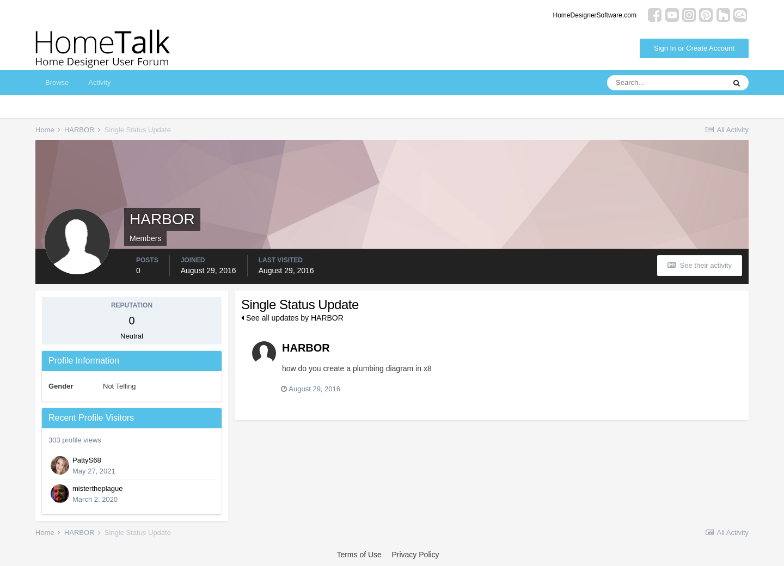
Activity (99, 82)
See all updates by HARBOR (292, 317)
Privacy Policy (415, 554)
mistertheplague (97, 488)
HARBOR (306, 348)
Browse (57, 82)
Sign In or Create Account (694, 48)
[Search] (666, 82)
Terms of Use (358, 554)
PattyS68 (86, 460)
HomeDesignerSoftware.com (594, 15)
